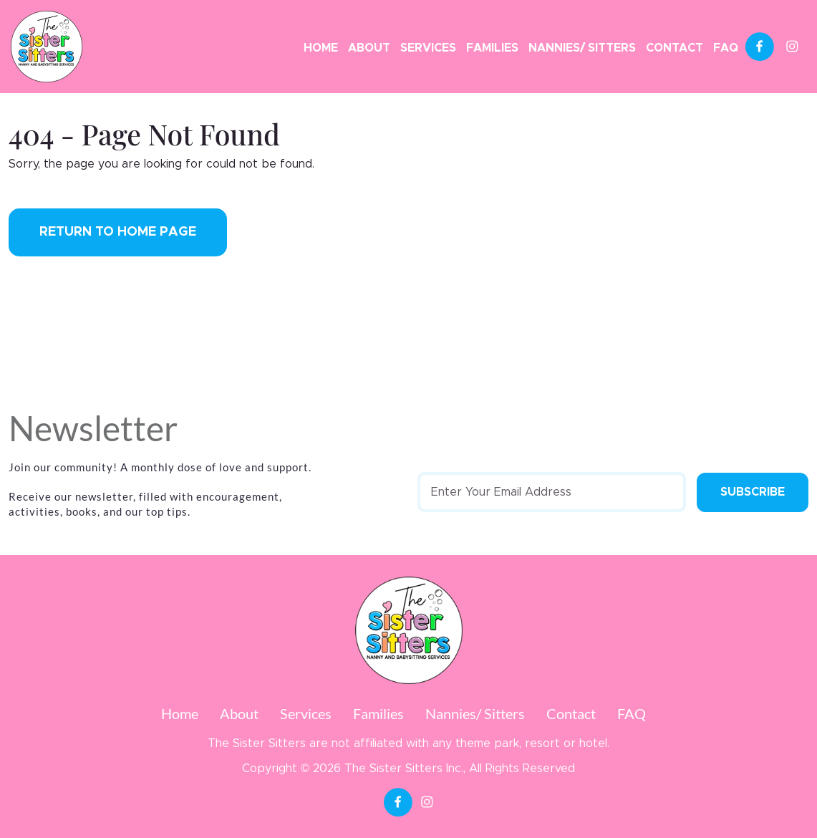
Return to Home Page (117, 232)
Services (428, 48)
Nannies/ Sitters (582, 48)
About (369, 48)
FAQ (725, 48)
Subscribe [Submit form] (752, 492)
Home (321, 48)
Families (492, 48)
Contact (674, 48)
